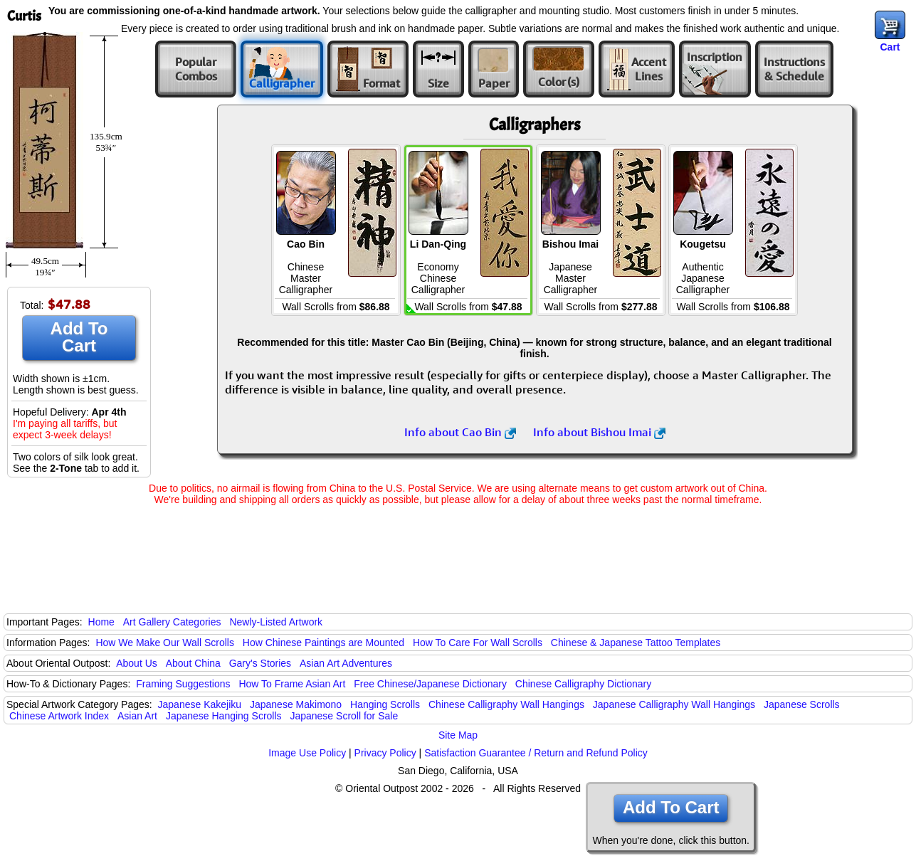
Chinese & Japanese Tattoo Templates (635, 642)
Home (101, 622)
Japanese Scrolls (802, 704)
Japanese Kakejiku (200, 704)
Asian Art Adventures (346, 663)
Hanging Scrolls (385, 704)
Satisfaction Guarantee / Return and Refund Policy (536, 753)
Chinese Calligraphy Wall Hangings (506, 704)
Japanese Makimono (296, 704)
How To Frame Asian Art (291, 683)
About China (193, 663)
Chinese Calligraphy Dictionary (583, 683)
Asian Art (137, 716)
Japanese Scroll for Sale (344, 716)
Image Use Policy (307, 753)
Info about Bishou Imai (599, 432)
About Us (136, 663)
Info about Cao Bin (460, 432)
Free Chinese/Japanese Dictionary (430, 683)
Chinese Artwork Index (59, 716)
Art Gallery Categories (172, 622)
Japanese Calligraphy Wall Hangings (674, 704)
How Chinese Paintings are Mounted (323, 642)
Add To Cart (79, 337)
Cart (890, 47)
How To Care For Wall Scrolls (477, 642)
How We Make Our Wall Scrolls (164, 642)
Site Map (458, 735)
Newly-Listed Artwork (275, 622)
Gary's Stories (260, 663)
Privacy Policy (385, 753)
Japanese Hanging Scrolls (224, 716)
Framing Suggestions (183, 683)
